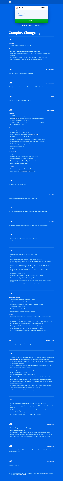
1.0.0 (10, 461)
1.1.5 (10, 221)
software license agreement (21, 474)
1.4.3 (10, 40)
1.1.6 (10, 208)
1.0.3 (10, 400)
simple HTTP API (16, 359)
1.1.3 (10, 251)
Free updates (21, 15)
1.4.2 (10, 69)
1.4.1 (10, 83)
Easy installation (22, 13)
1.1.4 (10, 235)
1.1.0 (10, 354)
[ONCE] (11, 2)
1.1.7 (10, 194)
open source (22, 16)
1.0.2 (10, 424)
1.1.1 (10, 340)
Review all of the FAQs (27, 25)
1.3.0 (10, 110)
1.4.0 (10, 96)
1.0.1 (10, 446)
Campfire (17, 2)
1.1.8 (10, 181)
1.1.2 (10, 294)
